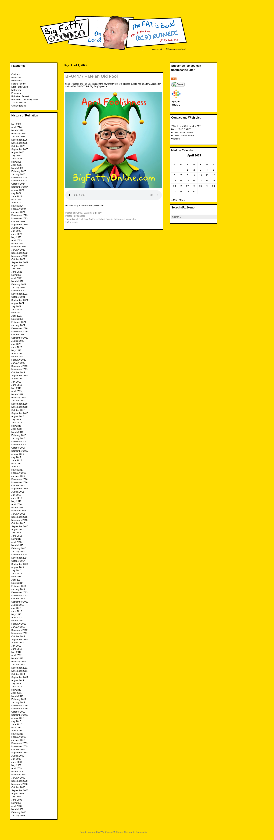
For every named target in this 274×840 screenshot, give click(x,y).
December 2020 (19, 328)
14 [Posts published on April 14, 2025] (181, 180)
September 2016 (19, 488)
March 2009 (17, 771)
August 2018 (17, 416)
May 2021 (16, 312)
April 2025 (16, 165)
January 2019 (18, 400)
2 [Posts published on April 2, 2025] (194, 169)
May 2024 (16, 199)
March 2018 (17, 432)
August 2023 (17, 227)
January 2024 (18, 212)
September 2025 (19, 149)
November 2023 (19, 218)
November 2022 (19, 256)
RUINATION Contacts (182, 132)
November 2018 (19, 407)
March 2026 (17, 130)
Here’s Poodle (18, 83)
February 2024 (18, 209)
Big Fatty (96, 212)
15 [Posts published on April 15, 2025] (187, 180)
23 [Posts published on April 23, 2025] (194, 186)
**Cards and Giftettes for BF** (186, 126)
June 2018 (16, 422)
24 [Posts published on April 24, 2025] (200, 186)
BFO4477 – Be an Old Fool (91, 76)
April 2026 (16, 127)
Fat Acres (16, 77)
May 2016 (16, 501)
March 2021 (17, 319)
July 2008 (16, 796)
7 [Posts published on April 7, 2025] (181, 175)
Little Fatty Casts (19, 87)
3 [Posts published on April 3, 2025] (200, 169)
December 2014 (19, 554)
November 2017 (19, 444)
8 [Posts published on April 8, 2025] (187, 175)
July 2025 (16, 155)
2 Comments (71, 222)
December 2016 (19, 479)
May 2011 (16, 689)
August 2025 (17, 152)
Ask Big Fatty (90, 219)
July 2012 (16, 645)
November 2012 (19, 633)
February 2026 (18, 133)
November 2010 (19, 708)
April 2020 (16, 353)
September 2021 (19, 300)
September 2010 (19, 715)
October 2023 (18, 221)
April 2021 (16, 315)
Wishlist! (175, 138)
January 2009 (18, 777)
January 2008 (18, 815)
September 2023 (19, 224)
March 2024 (17, 205)
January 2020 (18, 363)
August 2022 (17, 265)
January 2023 (18, 249)
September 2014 (19, 564)
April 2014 (16, 579)
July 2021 (16, 306)
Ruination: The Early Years (24, 99)
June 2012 (16, 649)
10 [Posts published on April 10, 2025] (200, 175)
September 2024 (19, 187)
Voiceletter (131, 219)
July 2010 (16, 721)
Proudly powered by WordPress (96, 832)
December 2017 (19, 441)
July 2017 (16, 457)
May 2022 (16, 275)
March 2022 (17, 281)
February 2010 (18, 737)
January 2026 (18, 136)
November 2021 (19, 293)
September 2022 (19, 262)
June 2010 (16, 724)
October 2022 (18, 259)
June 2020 (16, 347)
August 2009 (17, 755)
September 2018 (19, 413)
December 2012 (19, 630)
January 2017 (18, 476)
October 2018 (18, 410)
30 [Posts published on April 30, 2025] (194, 191)
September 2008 (19, 790)
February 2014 (18, 586)
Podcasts (80, 216)
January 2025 (18, 174)
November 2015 (19, 520)
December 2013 (19, 592)
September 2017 (19, 451)
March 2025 (17, 168)
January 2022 (18, 287)
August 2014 (17, 567)
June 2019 (16, 385)
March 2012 (17, 658)
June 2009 (16, 762)
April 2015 (16, 542)
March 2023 (17, 243)
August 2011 (17, 680)
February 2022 (18, 284)
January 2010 (18, 740)
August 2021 (17, 303)
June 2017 (16, 460)
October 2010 (18, 711)
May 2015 (16, 539)
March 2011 (17, 696)
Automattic (141, 832)
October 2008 (18, 787)
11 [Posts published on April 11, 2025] (207, 175)
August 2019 (17, 378)
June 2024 (16, 196)
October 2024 (18, 183)
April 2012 (16, 655)
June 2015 (16, 535)
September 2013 (19, 601)
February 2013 (18, 623)
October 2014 (18, 561)
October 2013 (18, 598)
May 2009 (16, 765)
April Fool (78, 219)
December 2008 (19, 781)
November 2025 (19, 143)
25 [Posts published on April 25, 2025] (207, 186)
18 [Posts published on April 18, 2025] (207, 180)
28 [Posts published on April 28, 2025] (181, 191)
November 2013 (19, 595)
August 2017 (17, 454)
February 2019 (18, 397)
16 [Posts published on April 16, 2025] (194, 180)
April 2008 (16, 806)
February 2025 (18, 171)
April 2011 (16, 693)
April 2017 (16, 466)
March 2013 (17, 620)
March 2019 (17, 394)
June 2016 (16, 498)
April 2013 (16, 617)
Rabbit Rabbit (105, 219)
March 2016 (17, 507)
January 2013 (18, 627)
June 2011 (16, 686)
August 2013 (17, 605)
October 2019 (18, 372)
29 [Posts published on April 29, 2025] (187, 191)
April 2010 (16, 730)
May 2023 (16, 237)
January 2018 (18, 438)
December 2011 (19, 667)
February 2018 (18, 435)
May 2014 (16, 576)
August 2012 (17, 642)
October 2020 (18, 334)
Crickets (15, 74)
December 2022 (19, 253)
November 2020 (19, 331)
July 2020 (16, 344)
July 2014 (16, 570)
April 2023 (16, 240)
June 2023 (16, 234)
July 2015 (16, 532)
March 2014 (17, 583)
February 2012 (18, 661)
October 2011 (18, 674)
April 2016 (16, 504)
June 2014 (16, 573)
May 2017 (16, 463)
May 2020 (16, 350)
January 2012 (18, 664)
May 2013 (16, 614)
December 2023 (19, 215)
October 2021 (18, 297)
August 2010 (17, 718)
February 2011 (18, 699)
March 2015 (17, 545)
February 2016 (18, 510)
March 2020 (17, 356)
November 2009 (19, 746)
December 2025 (19, 139)
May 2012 (16, 652)
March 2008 (17, 809)
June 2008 (16, 799)
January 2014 (18, 589)
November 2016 (19, 482)
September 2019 (19, 375)
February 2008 (18, 812)
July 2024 (16, 193)
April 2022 (16, 278)
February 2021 (18, 322)
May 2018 (16, 425)
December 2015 (19, 517)
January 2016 (18, 513)
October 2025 (18, 146)
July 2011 (16, 683)
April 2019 (16, 391)
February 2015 (18, 548)
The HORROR (18, 102)
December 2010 (19, 705)
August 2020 (17, 341)
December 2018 (19, 403)
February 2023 (18, 246)
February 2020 (18, 359)
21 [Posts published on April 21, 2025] (181, 186)
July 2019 (16, 381)
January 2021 (18, 325)
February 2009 (18, 774)
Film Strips (16, 80)
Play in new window (83, 205)
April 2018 (16, 429)
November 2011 (19, 671)
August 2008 (17, 793)
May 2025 (16, 161)
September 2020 (19, 337)
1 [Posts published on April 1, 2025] (187, 169)
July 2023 (16, 231)
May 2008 (16, 803)
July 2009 (16, 759)
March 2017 (17, 469)
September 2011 (19, 677)
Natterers (16, 90)
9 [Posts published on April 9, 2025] (194, 175)
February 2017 (18, 473)
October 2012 (18, 636)
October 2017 (18, 447)
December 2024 (19, 177)
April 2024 (16, 202)
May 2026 (16, 124)
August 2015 (17, 529)
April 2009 (16, 768)
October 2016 (18, 485)
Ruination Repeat (20, 96)
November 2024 (19, 180)
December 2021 (19, 290)
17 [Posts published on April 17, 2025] (200, 180)
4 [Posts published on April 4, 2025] (207, 169)
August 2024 (17, 190)
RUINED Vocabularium (182, 135)
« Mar (174, 200)
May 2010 (16, 727)
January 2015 (18, 551)
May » (182, 200)
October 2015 (18, 523)
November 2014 (19, 557)
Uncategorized (18, 105)
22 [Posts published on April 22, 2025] (187, 186)
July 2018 (16, 419)
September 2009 (19, 752)
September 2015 (19, 526)
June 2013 (16, 611)
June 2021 (16, 309)
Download (98, 205)
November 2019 (19, 369)
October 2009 (18, 749)
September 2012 (19, 639)
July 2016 (16, 495)
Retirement (119, 219)
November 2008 (19, 784)
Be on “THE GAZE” (181, 129)
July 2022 (16, 268)
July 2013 (16, 608)
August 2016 (17, 491)
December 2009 (19, 743)
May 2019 (16, 388)
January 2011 (18, 702)
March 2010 (17, 733)
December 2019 (19, 366)
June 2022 (16, 271)
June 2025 (16, 158)
